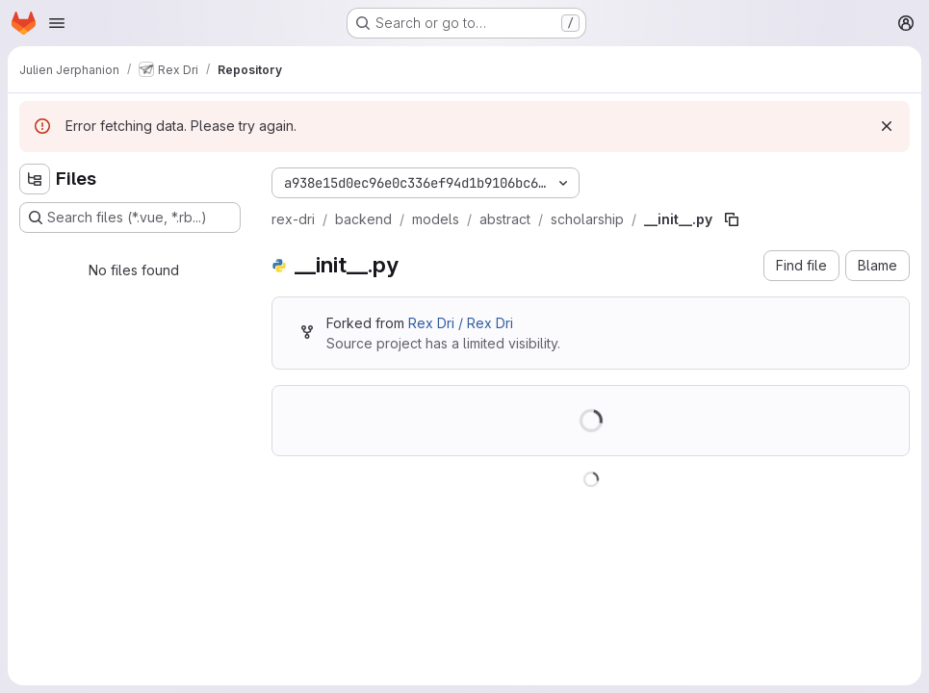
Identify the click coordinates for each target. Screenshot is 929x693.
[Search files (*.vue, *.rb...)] (130, 217)
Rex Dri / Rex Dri (460, 323)
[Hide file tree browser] (34, 179)
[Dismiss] (886, 126)
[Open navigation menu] (56, 23)
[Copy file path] (731, 219)
